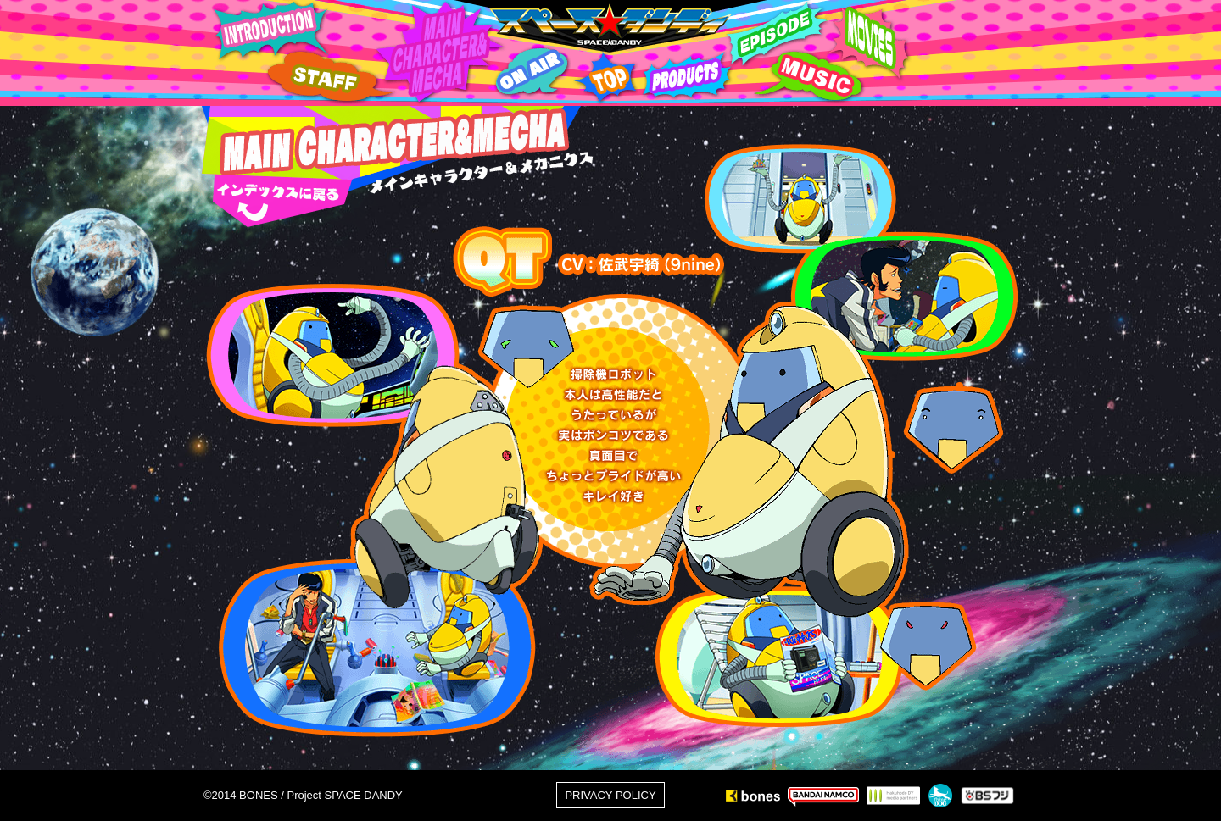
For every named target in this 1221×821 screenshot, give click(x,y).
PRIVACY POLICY (610, 795)
